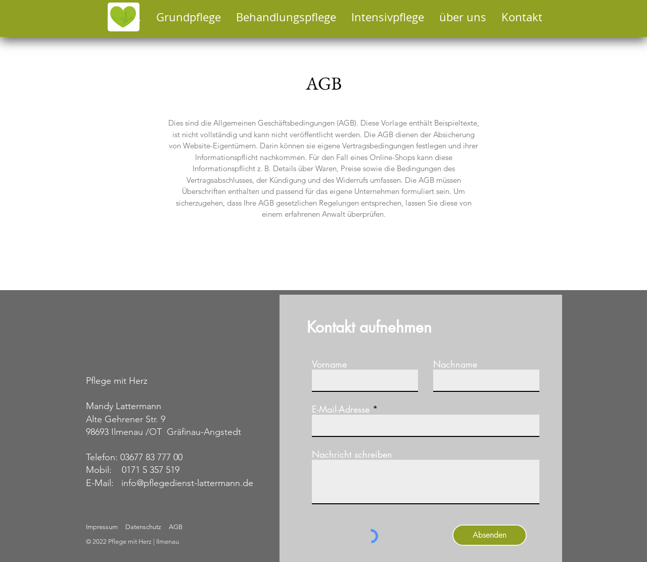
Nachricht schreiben (352, 454)
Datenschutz (144, 527)
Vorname (329, 364)
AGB (174, 527)
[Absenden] (489, 535)
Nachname (455, 364)
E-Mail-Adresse (340, 409)
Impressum (102, 527)
